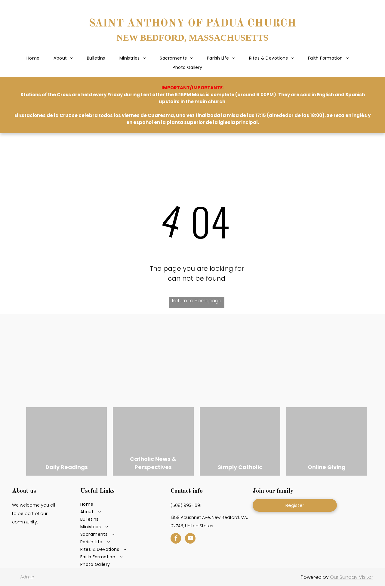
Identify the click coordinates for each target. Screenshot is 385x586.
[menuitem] (33, 58)
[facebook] (176, 539)
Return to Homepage (196, 300)
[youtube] (190, 539)
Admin (27, 577)
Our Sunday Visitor (351, 577)
